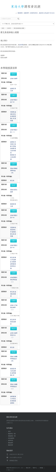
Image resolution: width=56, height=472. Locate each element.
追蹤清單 (26, 13)
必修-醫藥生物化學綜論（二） (13, 279)
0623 (13, 328)
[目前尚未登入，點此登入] (37, 13)
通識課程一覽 (11, 436)
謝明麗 (12, 264)
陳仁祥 (12, 118)
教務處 (41, 467)
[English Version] (49, 13)
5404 (13, 211)
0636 (13, 352)
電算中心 (35, 467)
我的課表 (20, 13)
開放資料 (10, 443)
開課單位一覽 (11, 434)
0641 (13, 185)
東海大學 (8, 467)
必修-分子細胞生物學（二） (13, 307)
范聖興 (12, 112)
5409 (13, 301)
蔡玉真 (12, 180)
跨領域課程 (11, 438)
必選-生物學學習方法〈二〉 (13, 335)
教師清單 (10, 445)
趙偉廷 (12, 88)
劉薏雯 (14, 116)
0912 (13, 74)
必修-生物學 (13, 78)
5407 (13, 241)
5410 (13, 273)
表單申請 (10, 440)
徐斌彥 (12, 148)
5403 (13, 95)
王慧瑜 (14, 146)
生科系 (21, 45)
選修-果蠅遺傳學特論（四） (13, 170)
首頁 (9, 431)
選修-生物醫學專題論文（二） (13, 386)
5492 (13, 125)
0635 (13, 380)
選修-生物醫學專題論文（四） (13, 359)
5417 (13, 164)
